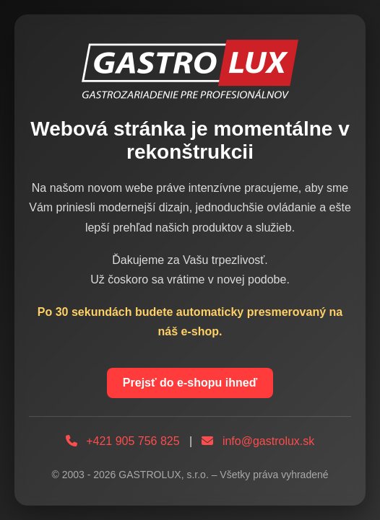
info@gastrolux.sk (268, 441)
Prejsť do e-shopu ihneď (190, 382)
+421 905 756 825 (132, 441)
